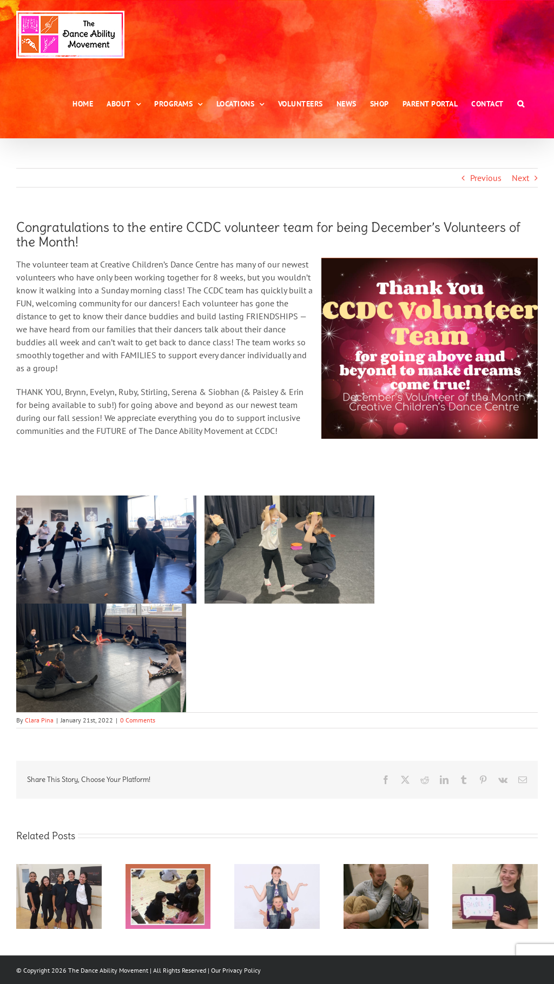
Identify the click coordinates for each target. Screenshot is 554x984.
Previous (486, 177)
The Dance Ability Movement (107, 970)
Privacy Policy (241, 970)
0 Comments (137, 720)
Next (520, 177)
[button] (521, 103)
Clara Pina (39, 720)
